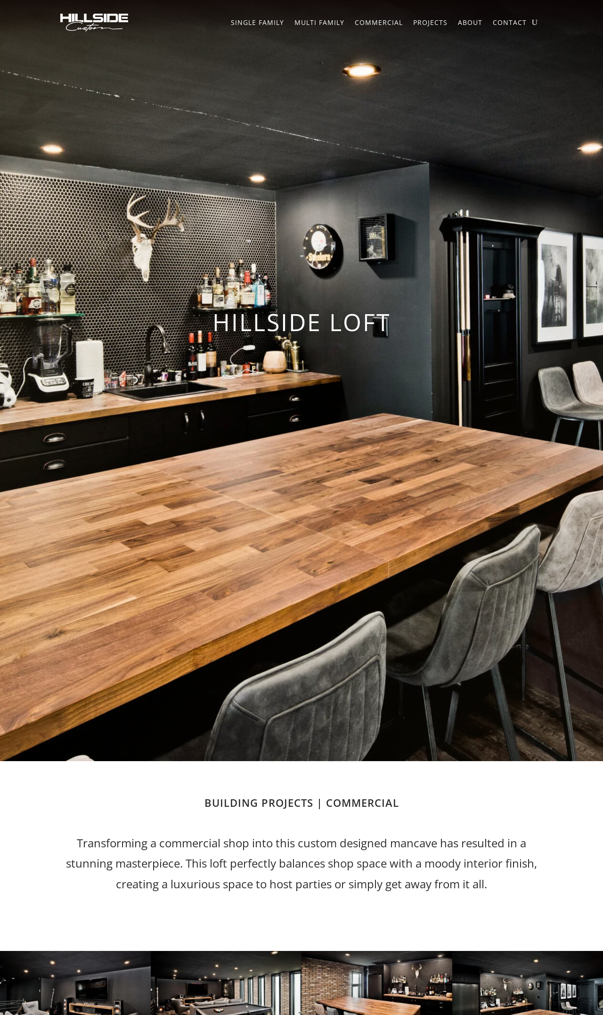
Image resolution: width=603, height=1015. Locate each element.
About (470, 22)
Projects (430, 22)
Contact (510, 22)
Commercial (379, 22)
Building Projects (258, 803)
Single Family (257, 22)
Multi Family (319, 22)
